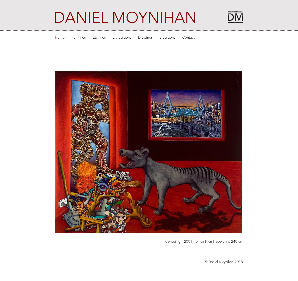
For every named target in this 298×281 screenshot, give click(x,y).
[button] (78, 37)
